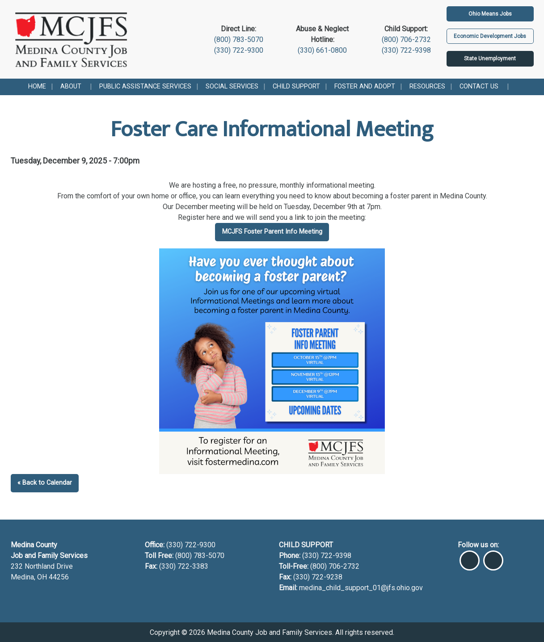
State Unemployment (490, 58)
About (70, 86)
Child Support (296, 86)
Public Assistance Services (145, 86)
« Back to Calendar (44, 483)
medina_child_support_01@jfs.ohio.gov (361, 587)
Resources (427, 86)
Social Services (232, 86)
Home (37, 86)
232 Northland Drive (42, 566)
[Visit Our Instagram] (493, 557)
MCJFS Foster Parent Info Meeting (272, 231)
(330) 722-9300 (238, 50)
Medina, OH (30, 577)
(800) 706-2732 (406, 39)
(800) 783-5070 (238, 39)
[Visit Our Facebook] (469, 557)
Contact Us (479, 86)
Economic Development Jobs (490, 36)
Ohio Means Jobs (490, 14)
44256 (59, 577)
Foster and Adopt (364, 86)
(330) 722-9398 (406, 50)
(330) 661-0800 (322, 50)
